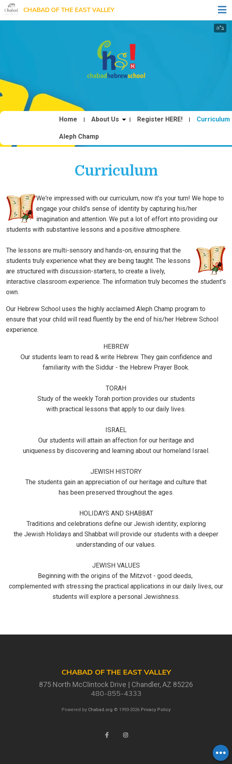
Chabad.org (100, 709)
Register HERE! (160, 119)
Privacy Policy (155, 709)
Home (68, 119)
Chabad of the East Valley (68, 10)
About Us (105, 119)
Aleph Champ (79, 136)
